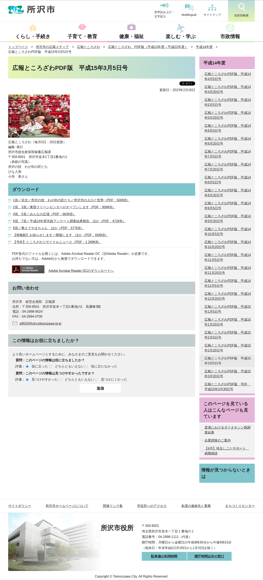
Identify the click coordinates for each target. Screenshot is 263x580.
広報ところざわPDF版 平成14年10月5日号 (227, 231)
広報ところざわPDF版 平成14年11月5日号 (227, 257)
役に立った (40, 366)
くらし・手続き (33, 36)
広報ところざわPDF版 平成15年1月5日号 (227, 309)
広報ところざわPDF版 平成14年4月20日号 (227, 89)
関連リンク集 (113, 506)
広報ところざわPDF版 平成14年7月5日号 (227, 154)
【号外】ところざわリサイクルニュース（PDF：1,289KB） (57, 242)
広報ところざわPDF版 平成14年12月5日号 (227, 283)
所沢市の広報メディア (52, 47)
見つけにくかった (114, 379)
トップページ (18, 47)
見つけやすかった (45, 379)
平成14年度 (204, 47)
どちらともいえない (69, 366)
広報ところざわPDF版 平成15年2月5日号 (227, 335)
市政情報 (230, 36)
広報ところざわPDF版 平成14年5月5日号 (227, 102)
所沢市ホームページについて (67, 506)
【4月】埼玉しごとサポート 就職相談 (226, 451)
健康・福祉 (131, 36)
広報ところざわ (88, 47)
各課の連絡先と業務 (196, 506)
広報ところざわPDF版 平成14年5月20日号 (227, 115)
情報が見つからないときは (225, 473)
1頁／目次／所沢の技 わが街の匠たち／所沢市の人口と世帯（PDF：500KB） (71, 200)
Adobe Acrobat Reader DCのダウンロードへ (63, 270)
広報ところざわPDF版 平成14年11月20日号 (227, 270)
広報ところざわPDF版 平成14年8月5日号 (227, 180)
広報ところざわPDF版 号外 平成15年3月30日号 (227, 386)
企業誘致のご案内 (217, 440)
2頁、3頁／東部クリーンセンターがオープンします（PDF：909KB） (64, 207)
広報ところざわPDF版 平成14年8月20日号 (227, 193)
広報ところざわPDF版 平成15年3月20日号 (227, 374)
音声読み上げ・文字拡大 (164, 10)
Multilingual (189, 10)
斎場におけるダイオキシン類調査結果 (227, 430)
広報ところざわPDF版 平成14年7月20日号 (227, 167)
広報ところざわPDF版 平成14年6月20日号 (227, 141)
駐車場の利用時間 (164, 556)
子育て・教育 (82, 36)
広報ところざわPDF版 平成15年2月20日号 (227, 348)
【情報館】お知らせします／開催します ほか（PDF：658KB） (60, 235)
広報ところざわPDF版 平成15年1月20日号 (227, 322)
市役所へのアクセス (152, 506)
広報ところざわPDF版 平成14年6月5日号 (227, 128)
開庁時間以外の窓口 (209, 556)
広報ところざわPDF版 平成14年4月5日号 (227, 76)
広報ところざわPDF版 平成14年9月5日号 (227, 205)
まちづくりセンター (240, 506)
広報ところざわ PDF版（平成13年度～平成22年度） (148, 47)
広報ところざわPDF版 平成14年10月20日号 (227, 244)
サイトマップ (212, 10)
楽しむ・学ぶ (181, 36)
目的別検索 (241, 10)
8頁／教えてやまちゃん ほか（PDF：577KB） (48, 228)
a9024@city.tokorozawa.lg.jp (40, 323)
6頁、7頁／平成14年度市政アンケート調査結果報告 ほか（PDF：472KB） (69, 221)
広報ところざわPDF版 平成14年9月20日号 (227, 218)
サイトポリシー (19, 506)
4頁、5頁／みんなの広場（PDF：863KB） (44, 214)
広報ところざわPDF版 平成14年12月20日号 (227, 296)
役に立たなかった (104, 366)
